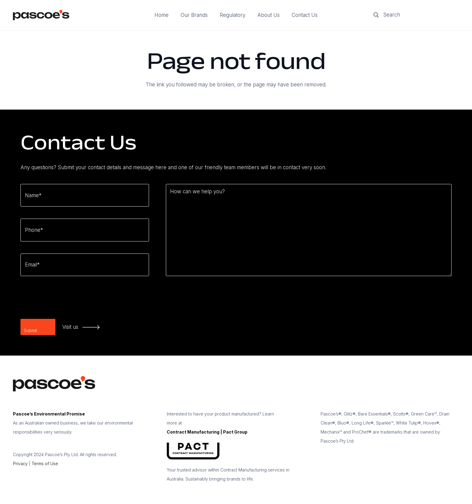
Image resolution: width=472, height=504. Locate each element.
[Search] (414, 15)
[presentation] (66, 300)
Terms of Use (45, 463)
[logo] (41, 15)
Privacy (20, 463)
